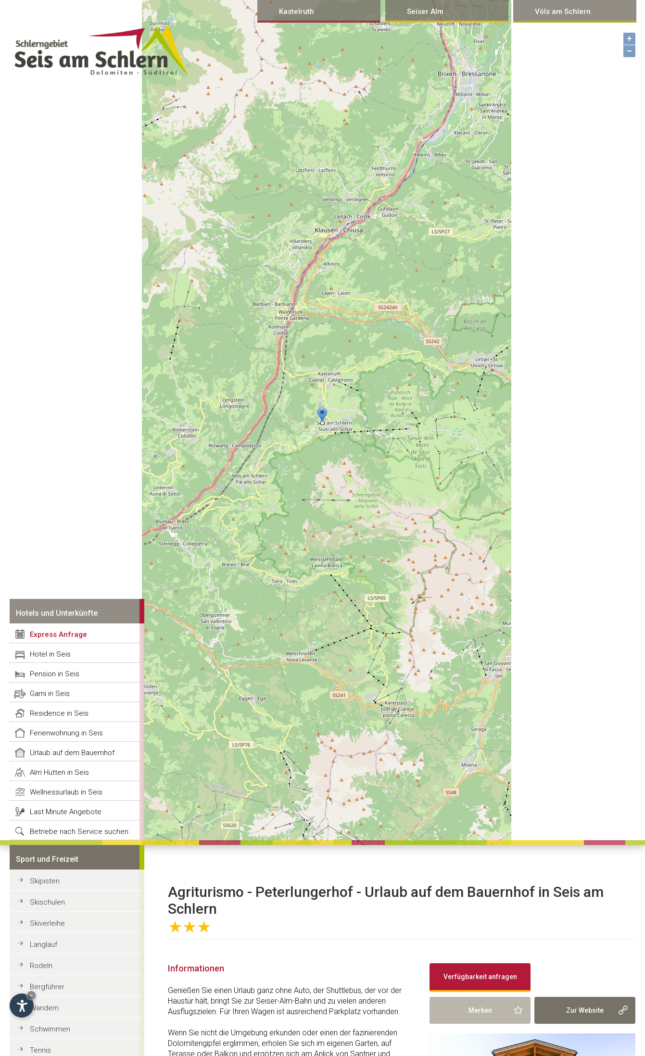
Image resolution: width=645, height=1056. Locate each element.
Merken (480, 1010)
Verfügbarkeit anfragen (480, 977)
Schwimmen (50, 1029)
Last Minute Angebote (65, 812)
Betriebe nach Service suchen (79, 831)
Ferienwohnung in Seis (66, 733)
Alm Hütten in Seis (59, 772)
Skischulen (47, 902)
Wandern (44, 1008)
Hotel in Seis (50, 654)
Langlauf (43, 944)
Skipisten (45, 881)
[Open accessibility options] (22, 1006)
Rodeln (41, 965)
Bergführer (47, 986)
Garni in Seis (50, 693)
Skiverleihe (47, 923)
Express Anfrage (58, 634)
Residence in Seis (59, 713)
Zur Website (585, 1010)
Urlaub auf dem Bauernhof (72, 752)
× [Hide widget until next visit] (31, 995)
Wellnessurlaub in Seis (66, 792)
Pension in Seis (54, 674)
